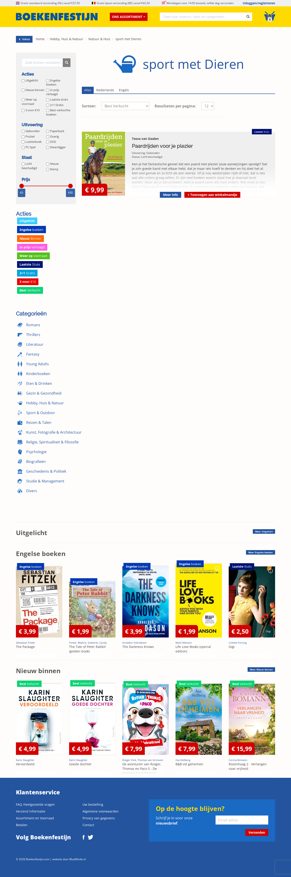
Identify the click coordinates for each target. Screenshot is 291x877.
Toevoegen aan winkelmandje (212, 195)
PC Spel (28, 147)
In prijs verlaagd (52, 92)
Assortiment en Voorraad (35, 818)
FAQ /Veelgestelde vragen (35, 804)
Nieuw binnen (33, 90)
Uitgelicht (30, 80)
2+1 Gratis (54, 105)
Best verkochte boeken (58, 112)
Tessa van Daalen (145, 138)
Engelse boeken (53, 82)
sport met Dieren (128, 39)
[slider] (21, 186)
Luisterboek (32, 142)
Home (40, 39)
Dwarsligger (56, 147)
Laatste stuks (57, 99)
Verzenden (256, 832)
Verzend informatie (30, 811)
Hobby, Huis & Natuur (66, 39)
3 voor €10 (31, 110)
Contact (88, 825)
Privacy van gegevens (99, 818)
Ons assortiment (128, 17)
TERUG (24, 39)
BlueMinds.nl (77, 859)
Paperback (55, 131)
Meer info (170, 195)
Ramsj (52, 169)
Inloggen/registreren (259, 3)
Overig (52, 136)
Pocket (28, 136)
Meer (264, 531)
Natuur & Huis (99, 39)
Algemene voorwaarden (101, 811)
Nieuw (52, 164)
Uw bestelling (93, 804)
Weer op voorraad (29, 101)
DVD (51, 142)
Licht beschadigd (29, 166)
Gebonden (31, 131)
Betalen (22, 825)
